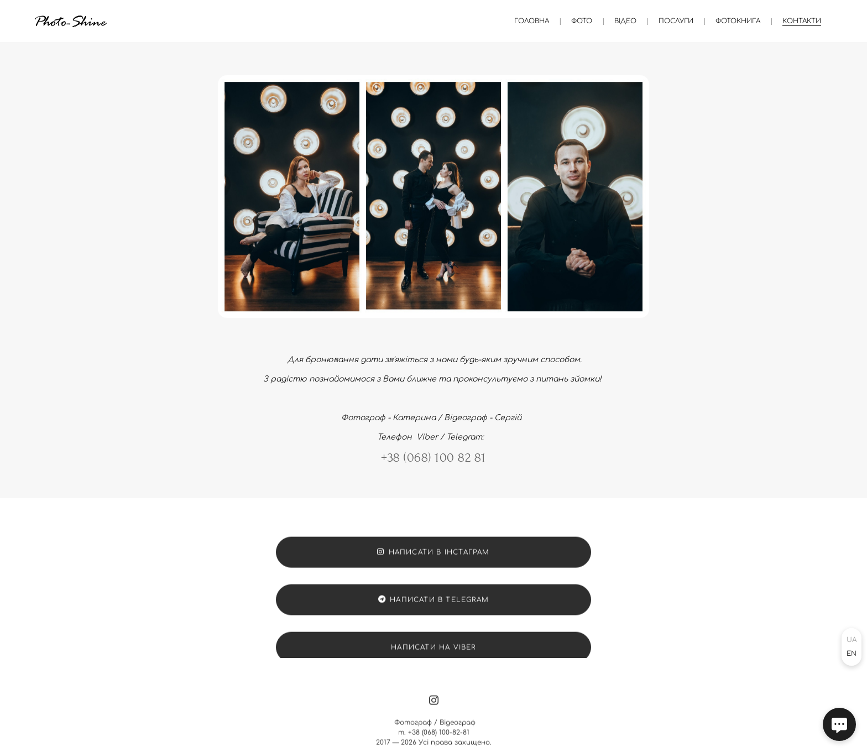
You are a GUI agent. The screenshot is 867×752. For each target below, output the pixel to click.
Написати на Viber (433, 653)
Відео (625, 21)
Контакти (801, 21)
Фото (581, 21)
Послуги (676, 21)
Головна (531, 21)
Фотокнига (737, 21)
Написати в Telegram (433, 606)
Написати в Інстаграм (433, 558)
